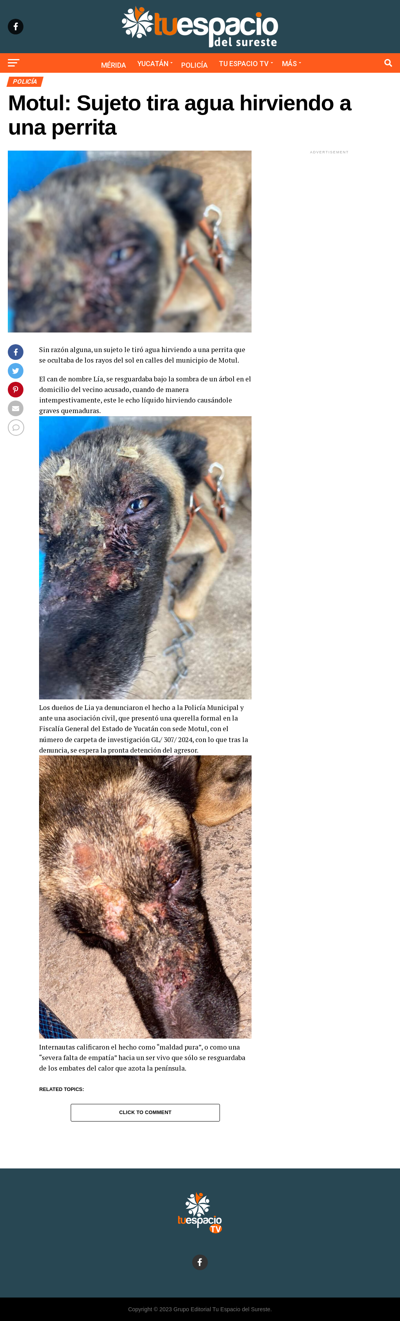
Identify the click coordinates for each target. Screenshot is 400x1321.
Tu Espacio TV (244, 63)
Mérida (113, 65)
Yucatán (153, 63)
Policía (194, 65)
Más (289, 63)
